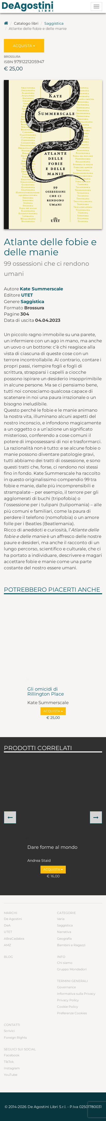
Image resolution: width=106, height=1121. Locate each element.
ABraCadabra (14, 938)
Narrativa (64, 932)
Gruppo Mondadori (72, 969)
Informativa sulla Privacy (76, 994)
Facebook (11, 1055)
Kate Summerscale (41, 288)
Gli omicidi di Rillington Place (45, 692)
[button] (10, 817)
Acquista (24, 45)
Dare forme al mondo (52, 847)
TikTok (9, 1062)
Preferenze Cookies (72, 1013)
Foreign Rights (15, 1037)
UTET (27, 295)
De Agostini (13, 919)
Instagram (12, 1068)
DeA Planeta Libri (29, 6)
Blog (8, 957)
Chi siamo (64, 963)
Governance (66, 987)
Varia (60, 919)
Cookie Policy (67, 1007)
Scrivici (9, 1031)
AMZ (7, 945)
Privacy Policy (68, 1000)
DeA (7, 925)
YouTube (10, 1075)
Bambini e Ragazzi (71, 945)
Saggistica (53, 23)
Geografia (64, 938)
